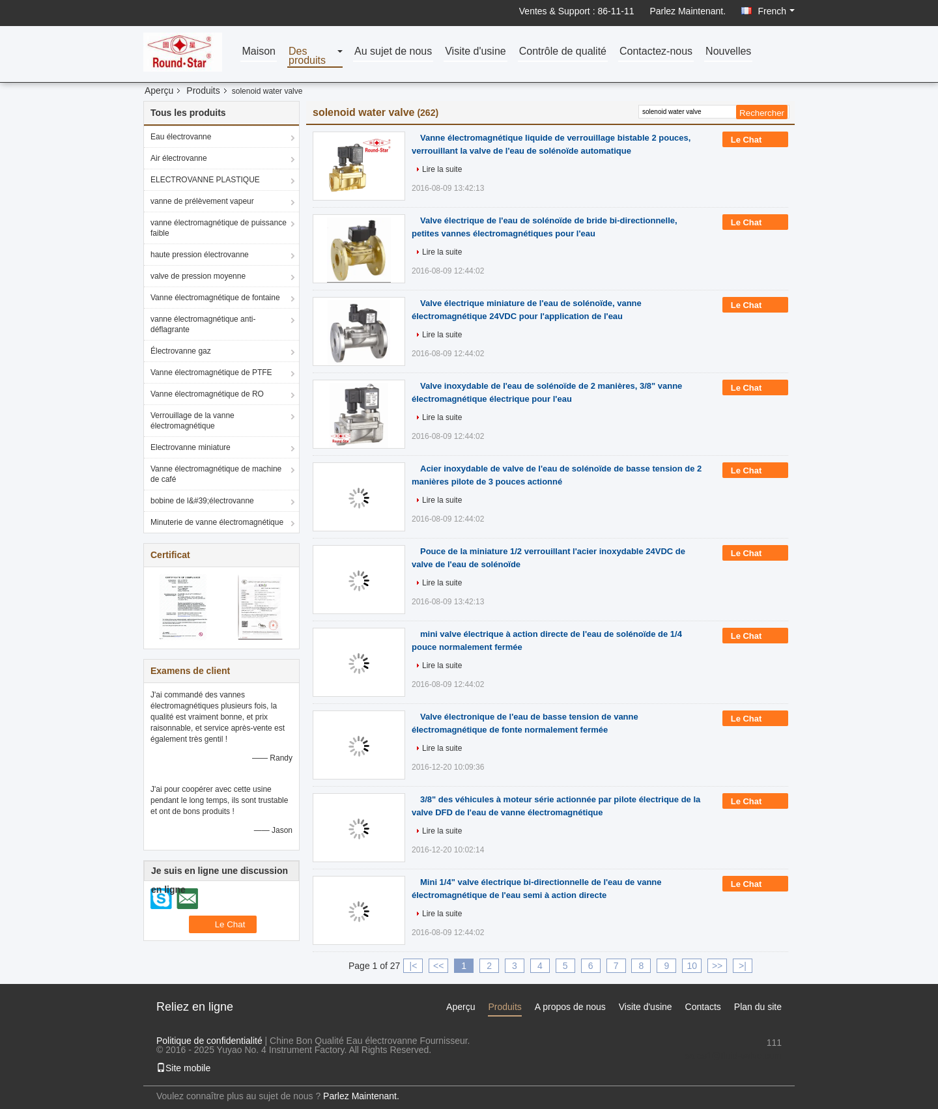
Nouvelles (728, 52)
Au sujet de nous (393, 52)
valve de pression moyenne (198, 276)
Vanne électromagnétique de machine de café (215, 474)
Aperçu (159, 90)
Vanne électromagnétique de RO (207, 394)
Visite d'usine (475, 52)
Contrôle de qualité (562, 52)
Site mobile (183, 1068)
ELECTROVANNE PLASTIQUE (205, 179)
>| (742, 966)
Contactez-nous (655, 52)
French (776, 11)
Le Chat (755, 140)
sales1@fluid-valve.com (733, 1055)
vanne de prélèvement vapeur (202, 201)
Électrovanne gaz (180, 351)
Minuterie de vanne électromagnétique (216, 522)
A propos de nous (570, 1007)
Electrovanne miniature (190, 447)
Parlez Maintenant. (687, 11)
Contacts (703, 1007)
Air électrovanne (178, 158)
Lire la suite (442, 169)
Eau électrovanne (180, 136)
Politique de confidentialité (209, 1040)
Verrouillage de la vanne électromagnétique (192, 420)
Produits (203, 90)
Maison (259, 52)
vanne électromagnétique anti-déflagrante (202, 324)
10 (692, 966)
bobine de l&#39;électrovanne (202, 500)
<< (438, 966)
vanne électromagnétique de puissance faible (218, 228)
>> (717, 966)
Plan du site (758, 1007)
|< (414, 966)
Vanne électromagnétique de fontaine (215, 297)
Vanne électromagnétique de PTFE (211, 372)
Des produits (307, 56)
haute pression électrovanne (199, 254)
